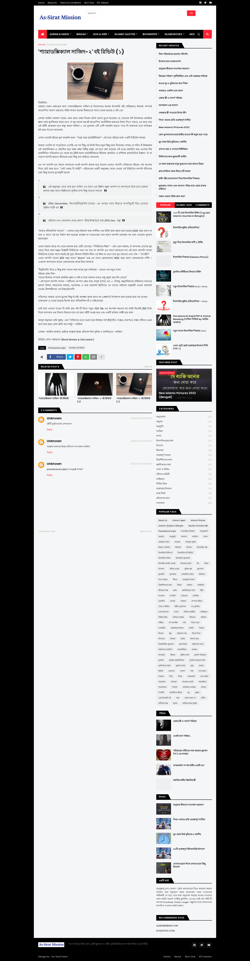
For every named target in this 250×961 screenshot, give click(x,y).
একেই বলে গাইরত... (182, 736)
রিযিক (161, 671)
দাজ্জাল (183, 601)
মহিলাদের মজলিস (165, 649)
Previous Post (47, 531)
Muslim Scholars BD (198, 525)
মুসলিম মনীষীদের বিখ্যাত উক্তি (187, 271)
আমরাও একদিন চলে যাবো (171, 90)
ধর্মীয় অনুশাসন (180, 606)
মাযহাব (194, 649)
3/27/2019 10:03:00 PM (141, 463)
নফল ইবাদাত (164, 611)
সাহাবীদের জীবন (175, 692)
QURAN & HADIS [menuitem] (59, 34)
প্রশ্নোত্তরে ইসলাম (184, 488)
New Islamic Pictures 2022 (174, 127)
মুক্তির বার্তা (185, 654)
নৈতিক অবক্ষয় (178, 617)
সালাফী (161, 692)
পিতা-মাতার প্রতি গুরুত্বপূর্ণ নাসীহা (175, 120)
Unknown (54, 418)
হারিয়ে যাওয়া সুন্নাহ (190, 703)
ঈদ (198, 563)
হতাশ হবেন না (190, 697)
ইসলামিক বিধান (164, 558)
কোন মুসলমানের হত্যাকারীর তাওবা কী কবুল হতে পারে (183, 134)
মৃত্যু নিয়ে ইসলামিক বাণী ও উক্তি (188, 242)
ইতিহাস (178, 547)
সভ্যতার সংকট (187, 681)
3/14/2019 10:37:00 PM (141, 418)
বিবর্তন (172, 638)
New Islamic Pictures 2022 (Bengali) (177, 395)
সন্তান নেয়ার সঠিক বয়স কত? (172, 196)
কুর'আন (200, 568)
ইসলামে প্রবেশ (186, 563)
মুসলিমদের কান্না (164, 665)
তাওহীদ (173, 595)
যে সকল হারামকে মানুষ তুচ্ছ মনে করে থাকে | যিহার (181, 164)
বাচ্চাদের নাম (182, 633)
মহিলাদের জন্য (184, 498)
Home (41, 2)
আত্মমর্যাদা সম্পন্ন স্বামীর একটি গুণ (188, 765)
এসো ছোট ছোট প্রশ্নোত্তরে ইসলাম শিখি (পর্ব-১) (190, 347)
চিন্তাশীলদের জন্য (184, 460)
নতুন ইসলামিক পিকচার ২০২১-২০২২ (190, 286)
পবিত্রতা (192, 617)
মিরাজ (172, 654)
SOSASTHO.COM (165, 930)
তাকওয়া (184, 595)
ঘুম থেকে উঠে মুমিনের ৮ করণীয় (173, 141)
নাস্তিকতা (184, 479)
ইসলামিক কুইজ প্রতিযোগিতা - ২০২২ (190, 301)
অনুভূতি (184, 426)
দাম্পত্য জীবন (196, 601)
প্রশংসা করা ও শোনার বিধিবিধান (173, 149)
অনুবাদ (184, 422)
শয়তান (161, 676)
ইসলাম (189, 547)
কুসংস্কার (173, 574)
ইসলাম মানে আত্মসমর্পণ (170, 61)
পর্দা (184, 622)
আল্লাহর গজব (164, 541)
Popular (165, 205)
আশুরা (177, 541)
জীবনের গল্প (163, 590)
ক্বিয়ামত (184, 450)
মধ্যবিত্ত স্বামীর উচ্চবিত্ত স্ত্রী (184, 780)
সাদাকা (174, 687)
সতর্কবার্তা (191, 676)
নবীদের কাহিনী (184, 474)
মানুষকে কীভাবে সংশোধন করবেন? (174, 68)
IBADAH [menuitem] (81, 34)
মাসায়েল (162, 654)
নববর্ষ (176, 611)
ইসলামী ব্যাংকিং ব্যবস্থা (167, 563)
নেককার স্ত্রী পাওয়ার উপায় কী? (173, 112)
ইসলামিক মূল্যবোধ (184, 441)
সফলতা (174, 681)
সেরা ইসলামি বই (165, 697)
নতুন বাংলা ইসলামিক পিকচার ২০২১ (189, 330)
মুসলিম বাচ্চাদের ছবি (197, 660)
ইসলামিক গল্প (202, 547)
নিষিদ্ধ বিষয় (184, 484)
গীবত (175, 579)
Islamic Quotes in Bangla (171, 525)
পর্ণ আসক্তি (173, 622)
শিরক (180, 676)
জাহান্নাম (201, 584)
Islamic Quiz (184, 205)
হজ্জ (177, 697)
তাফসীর (162, 601)
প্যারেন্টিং (162, 627)
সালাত (203, 687)
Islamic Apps (179, 520)
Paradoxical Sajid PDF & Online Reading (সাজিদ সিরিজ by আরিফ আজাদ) (192, 319)
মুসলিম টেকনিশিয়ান (176, 660)
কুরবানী (161, 574)
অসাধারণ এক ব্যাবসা (168, 105)
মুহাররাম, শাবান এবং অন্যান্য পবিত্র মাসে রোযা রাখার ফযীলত (182, 187)
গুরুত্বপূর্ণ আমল (184, 455)
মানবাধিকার (182, 649)
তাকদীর (196, 595)
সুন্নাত (197, 692)
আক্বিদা (184, 431)
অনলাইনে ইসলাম (188, 531)
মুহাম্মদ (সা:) (180, 665)
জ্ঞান (175, 590)
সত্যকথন (184, 503)
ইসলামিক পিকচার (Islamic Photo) (190, 257)
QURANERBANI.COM (167, 925)
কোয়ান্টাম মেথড (187, 574)
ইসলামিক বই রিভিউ (76, 347)
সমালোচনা (163, 687)
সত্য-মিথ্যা (204, 676)
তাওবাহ (161, 595)
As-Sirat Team (60, 956)
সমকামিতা (202, 681)
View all (148, 366)
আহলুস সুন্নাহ (190, 541)
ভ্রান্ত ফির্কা (184, 493)
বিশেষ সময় (194, 638)
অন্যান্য (184, 536)
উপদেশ (184, 445)
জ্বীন (201, 590)
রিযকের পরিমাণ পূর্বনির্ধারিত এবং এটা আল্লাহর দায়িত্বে (183, 76)
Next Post (145, 531)
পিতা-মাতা (195, 622)
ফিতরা (201, 627)
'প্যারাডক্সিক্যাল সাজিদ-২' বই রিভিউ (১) (133, 400)
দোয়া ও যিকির (184, 469)
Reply (50, 429)
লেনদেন (171, 671)
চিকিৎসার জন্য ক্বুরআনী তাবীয (172, 156)
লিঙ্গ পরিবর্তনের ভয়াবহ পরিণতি (173, 54)
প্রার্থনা (191, 627)
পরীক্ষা (161, 622)
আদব (184, 436)
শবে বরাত (202, 671)
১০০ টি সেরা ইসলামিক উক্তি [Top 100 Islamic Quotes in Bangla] (191, 214)
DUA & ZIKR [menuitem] (100, 34)
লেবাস (182, 671)
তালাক (172, 601)
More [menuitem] (193, 34)
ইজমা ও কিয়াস (164, 547)
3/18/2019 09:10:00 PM (141, 441)
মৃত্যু (192, 665)
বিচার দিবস (196, 633)
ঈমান (207, 563)
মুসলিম (161, 660)
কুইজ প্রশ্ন (188, 568)
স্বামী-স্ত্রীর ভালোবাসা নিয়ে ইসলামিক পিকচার (179, 178)
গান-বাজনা (163, 579)
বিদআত (162, 638)
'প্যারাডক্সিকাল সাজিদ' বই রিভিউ (53, 398)
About (177, 956)
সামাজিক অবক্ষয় (189, 687)
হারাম (175, 703)
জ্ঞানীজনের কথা (184, 465)
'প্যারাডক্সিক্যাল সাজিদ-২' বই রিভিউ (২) (94, 400)
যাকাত (201, 665)
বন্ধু (170, 633)
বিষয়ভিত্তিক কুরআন (166, 644)
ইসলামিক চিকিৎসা (165, 552)
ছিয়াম (179, 584)
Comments (202, 205)
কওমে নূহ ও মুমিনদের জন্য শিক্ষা (173, 83)
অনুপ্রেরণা (184, 417)
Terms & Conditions (70, 2)
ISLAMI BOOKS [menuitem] (173, 34)
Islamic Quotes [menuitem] (124, 34)
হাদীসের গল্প (163, 703)
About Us (52, 2)
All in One (89, 2)
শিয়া (171, 676)
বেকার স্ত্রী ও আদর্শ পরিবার (170, 98)
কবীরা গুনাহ (174, 568)
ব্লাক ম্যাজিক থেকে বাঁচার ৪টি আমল (174, 171)
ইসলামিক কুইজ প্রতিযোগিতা (186, 227)
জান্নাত (189, 584)
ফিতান (161, 633)
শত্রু (191, 671)
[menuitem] (42, 34)
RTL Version (103, 2)
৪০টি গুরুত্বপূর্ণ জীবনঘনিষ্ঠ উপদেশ (189, 849)
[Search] (136, 13)
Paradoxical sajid (57, 44)
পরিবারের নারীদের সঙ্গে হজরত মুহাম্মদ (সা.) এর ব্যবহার (190, 752)
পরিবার (203, 617)
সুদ (189, 692)
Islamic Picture (198, 520)
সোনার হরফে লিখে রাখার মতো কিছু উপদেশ (189, 865)
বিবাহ (183, 638)
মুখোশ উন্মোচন (200, 654)
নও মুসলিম (195, 606)
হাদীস (203, 697)
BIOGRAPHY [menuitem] (150, 34)
